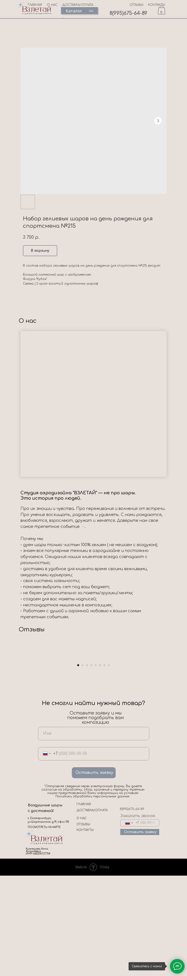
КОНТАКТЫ (156, 5)
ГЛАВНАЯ (83, 904)
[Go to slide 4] (91, 765)
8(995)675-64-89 (128, 13)
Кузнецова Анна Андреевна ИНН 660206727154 (38, 951)
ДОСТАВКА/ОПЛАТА (77, 5)
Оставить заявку (94, 873)
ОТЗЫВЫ (136, 5)
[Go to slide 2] (83, 765)
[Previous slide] (10, 708)
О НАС (81, 918)
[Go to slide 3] (87, 765)
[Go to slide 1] (78, 765)
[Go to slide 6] (100, 765)
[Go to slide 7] (104, 765)
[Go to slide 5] (96, 765)
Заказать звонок (137, 916)
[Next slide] (177, 708)
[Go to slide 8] (109, 765)
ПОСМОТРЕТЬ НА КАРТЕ (44, 927)
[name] (93, 833)
